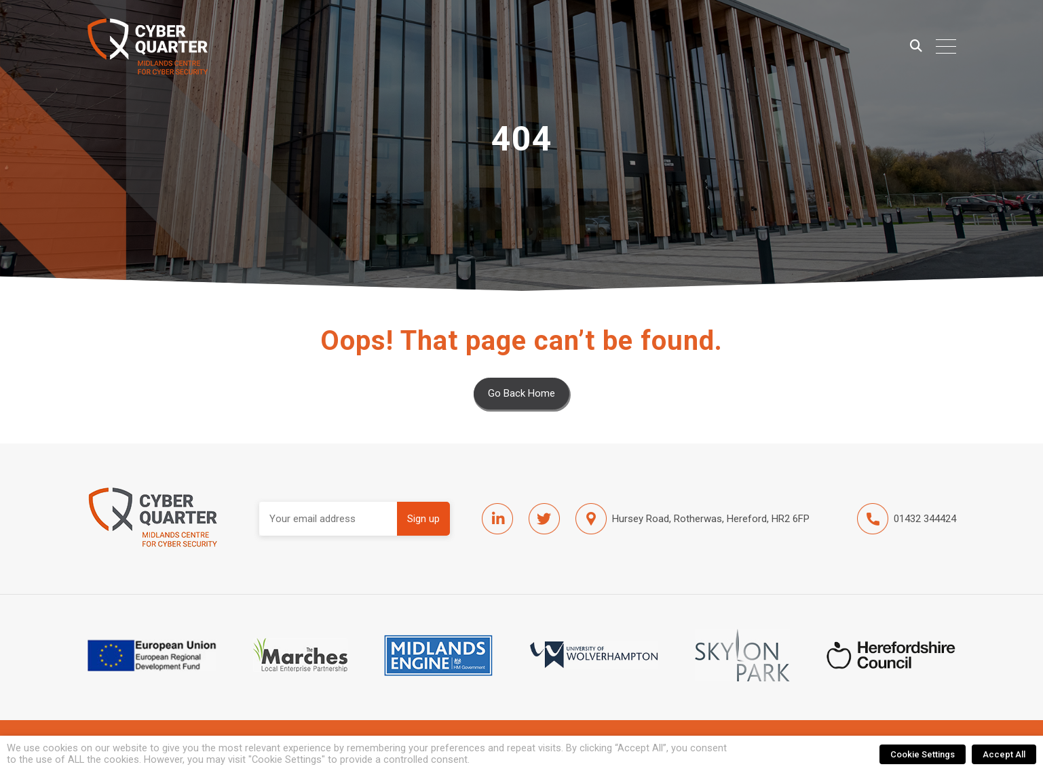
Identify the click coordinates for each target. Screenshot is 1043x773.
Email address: (328, 519)
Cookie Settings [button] (922, 754)
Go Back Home (521, 393)
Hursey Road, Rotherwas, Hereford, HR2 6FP (692, 518)
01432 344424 (906, 518)
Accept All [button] (1004, 754)
